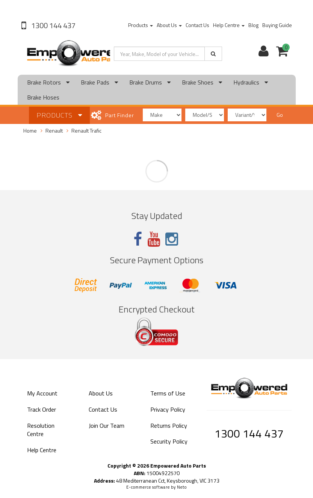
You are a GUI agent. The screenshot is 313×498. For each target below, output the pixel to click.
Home (30, 130)
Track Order (41, 409)
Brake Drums (150, 82)
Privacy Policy (167, 409)
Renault (54, 130)
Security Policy (168, 441)
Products (140, 25)
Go (280, 115)
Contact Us (197, 25)
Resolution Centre (40, 430)
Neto (182, 487)
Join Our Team (106, 425)
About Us (169, 25)
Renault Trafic (86, 130)
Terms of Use (167, 393)
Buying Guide (277, 25)
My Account (42, 393)
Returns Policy (168, 425)
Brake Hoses (43, 97)
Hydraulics (250, 82)
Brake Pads (99, 82)
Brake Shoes (202, 82)
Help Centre (229, 25)
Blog (253, 25)
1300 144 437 (53, 25)
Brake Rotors (48, 82)
